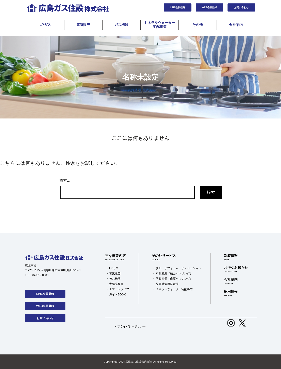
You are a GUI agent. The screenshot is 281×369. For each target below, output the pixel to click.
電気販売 (83, 25)
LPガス (45, 25)
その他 (197, 25)
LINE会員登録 (177, 7)
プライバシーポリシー (131, 326)
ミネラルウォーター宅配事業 (159, 25)
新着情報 (236, 257)
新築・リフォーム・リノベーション (178, 268)
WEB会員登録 (209, 7)
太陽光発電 (116, 284)
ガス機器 (121, 25)
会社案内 (236, 25)
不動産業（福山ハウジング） (174, 273)
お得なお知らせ (236, 269)
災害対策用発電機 (167, 284)
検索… (65, 180)
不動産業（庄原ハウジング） (174, 278)
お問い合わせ (241, 7)
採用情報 (236, 293)
